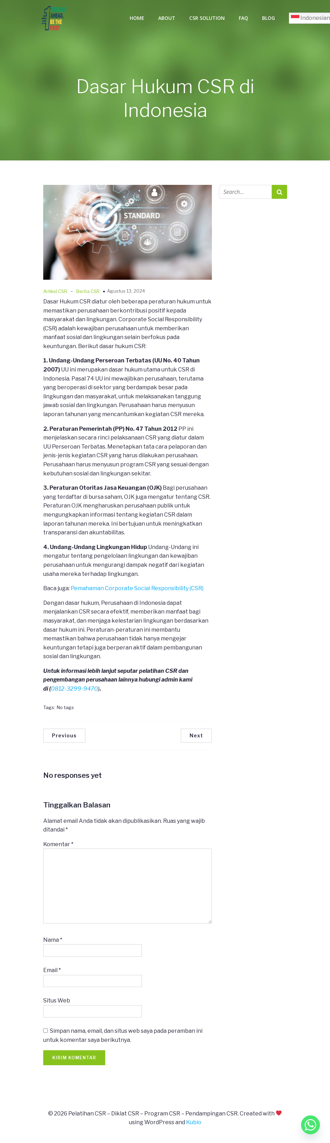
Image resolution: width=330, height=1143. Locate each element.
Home (137, 19)
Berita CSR (88, 293)
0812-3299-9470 (74, 690)
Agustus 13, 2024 (126, 293)
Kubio (193, 1124)
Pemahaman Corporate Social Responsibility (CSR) (137, 590)
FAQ (243, 19)
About (166, 19)
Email (52, 972)
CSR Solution (207, 19)
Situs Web (56, 1002)
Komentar (58, 846)
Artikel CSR (55, 293)
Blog (268, 19)
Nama (52, 942)
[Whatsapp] (310, 1124)
